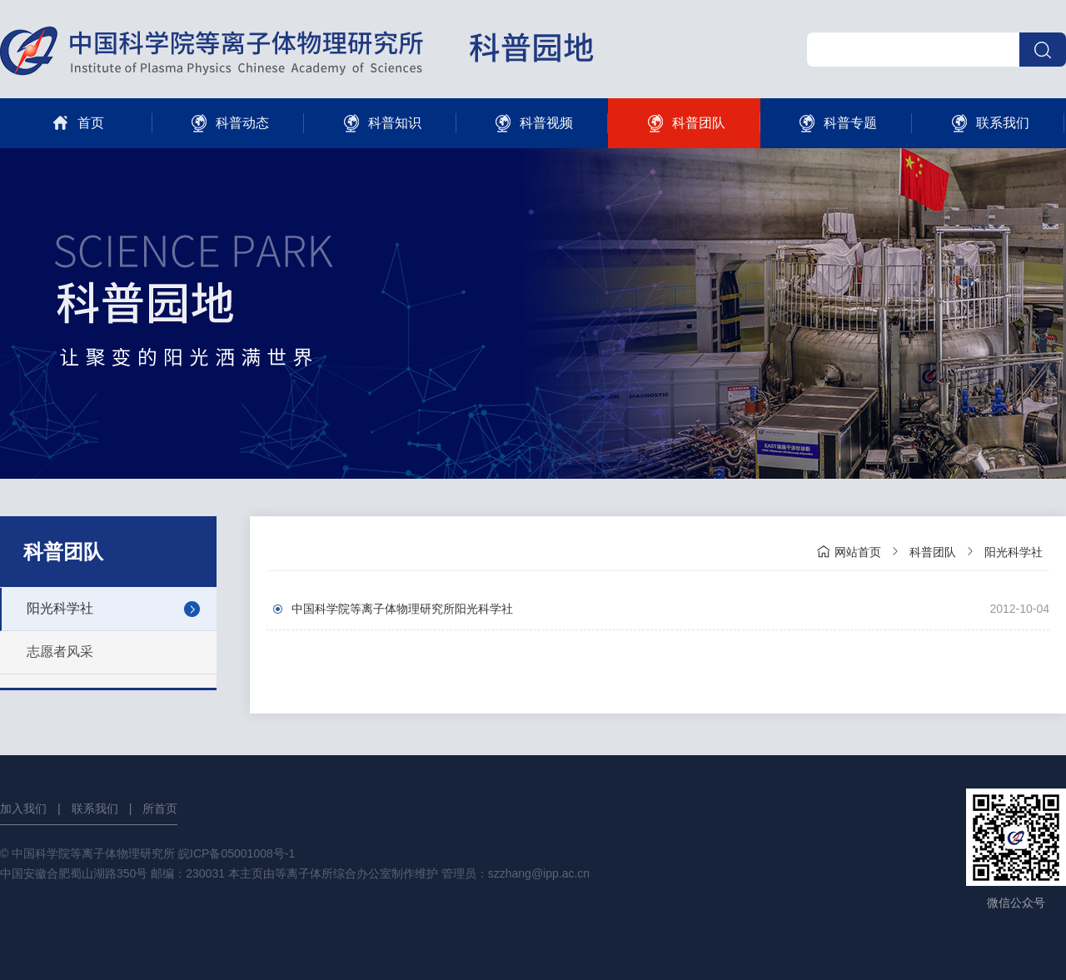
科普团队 (684, 123)
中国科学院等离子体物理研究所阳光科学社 (402, 608)
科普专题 (836, 123)
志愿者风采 (60, 651)
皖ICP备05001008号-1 (236, 853)
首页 (76, 123)
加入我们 (23, 808)
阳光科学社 (60, 608)
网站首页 (848, 551)
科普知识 (380, 123)
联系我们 (988, 123)
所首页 (159, 808)
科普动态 (228, 123)
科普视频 (532, 123)
